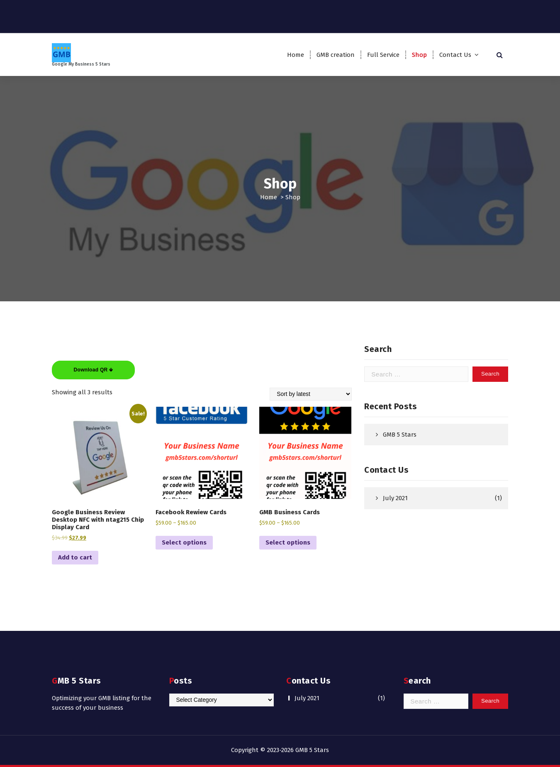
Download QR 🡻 (93, 370)
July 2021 (395, 498)
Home (295, 55)
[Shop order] (311, 394)
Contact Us (455, 55)
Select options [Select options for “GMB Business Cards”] (287, 542)
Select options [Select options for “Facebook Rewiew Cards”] (184, 542)
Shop (419, 55)
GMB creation (336, 55)
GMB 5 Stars (399, 434)
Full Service (383, 55)
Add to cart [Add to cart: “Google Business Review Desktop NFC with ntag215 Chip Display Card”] (75, 557)
